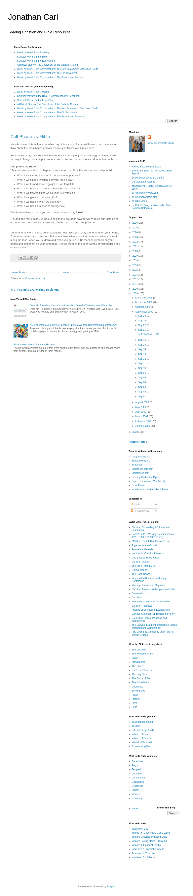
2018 (135, 260)
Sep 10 (142, 368)
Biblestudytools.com (142, 469)
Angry (135, 765)
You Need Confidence (143, 857)
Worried (136, 794)
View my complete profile (161, 143)
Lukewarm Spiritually (143, 730)
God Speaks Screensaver (145, 557)
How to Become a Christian (146, 166)
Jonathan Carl (33, 16)
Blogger (111, 886)
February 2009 (143, 421)
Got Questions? (140, 570)
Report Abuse (138, 441)
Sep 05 (142, 377)
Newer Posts (18, 272)
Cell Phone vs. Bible (30, 136)
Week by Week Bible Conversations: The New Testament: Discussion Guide (57, 69)
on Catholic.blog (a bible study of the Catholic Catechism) (151, 207)
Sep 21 (142, 329)
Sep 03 (142, 387)
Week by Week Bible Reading (33, 52)
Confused (137, 773)
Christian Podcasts (142, 605)
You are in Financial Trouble (146, 845)
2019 (135, 255)
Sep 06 (142, 373)
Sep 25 (142, 315)
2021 (135, 246)
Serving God (138, 690)
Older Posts (113, 272)
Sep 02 (142, 391)
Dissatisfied (138, 781)
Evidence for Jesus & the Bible (148, 177)
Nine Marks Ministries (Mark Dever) (150, 489)
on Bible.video (139, 201)
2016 (135, 265)
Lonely (135, 790)
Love (134, 703)
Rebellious (137, 761)
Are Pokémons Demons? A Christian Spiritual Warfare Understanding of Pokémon (73, 325)
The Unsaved (139, 649)
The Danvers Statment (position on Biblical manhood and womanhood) (154, 626)
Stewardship (138, 662)
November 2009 (144, 302)
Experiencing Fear (141, 746)
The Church (138, 666)
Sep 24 (142, 320)
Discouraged (138, 798)
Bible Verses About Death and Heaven (33, 344)
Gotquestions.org (141, 456)
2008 (135, 431)
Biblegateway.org (141, 460)
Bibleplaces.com (140, 473)
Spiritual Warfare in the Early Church (36, 60)
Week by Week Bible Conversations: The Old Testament (47, 73)
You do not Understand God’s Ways (151, 832)
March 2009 (142, 416)
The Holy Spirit (140, 674)
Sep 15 (142, 344)
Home (66, 272)
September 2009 (144, 311)
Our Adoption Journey (143, 181)
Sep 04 (142, 382)
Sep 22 (142, 325)
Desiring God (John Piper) (146, 477)
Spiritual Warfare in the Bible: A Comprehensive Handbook (48, 96)
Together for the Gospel (144, 545)
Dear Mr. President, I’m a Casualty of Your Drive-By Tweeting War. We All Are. (71, 305)
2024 (135, 232)
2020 (135, 251)
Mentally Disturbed (142, 742)
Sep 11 (142, 363)
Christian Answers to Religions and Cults (153, 589)
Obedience (137, 686)
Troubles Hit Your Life (143, 853)
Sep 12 (142, 358)
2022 (135, 241)
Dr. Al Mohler (139, 485)
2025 (135, 227)
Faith (134, 707)
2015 (135, 269)
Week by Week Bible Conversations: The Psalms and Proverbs (50, 77)
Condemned (138, 777)
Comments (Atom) (35, 278)
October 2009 (143, 307)
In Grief (136, 726)
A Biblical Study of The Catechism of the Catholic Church (47, 64)
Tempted (136, 769)
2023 (135, 237)
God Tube (137, 597)
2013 (135, 274)
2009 (135, 293)
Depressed (137, 786)
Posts (135, 504)
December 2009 (144, 297)
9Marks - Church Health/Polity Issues (151, 541)
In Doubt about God (142, 722)
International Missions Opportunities (151, 601)
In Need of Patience (142, 738)
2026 (135, 222)
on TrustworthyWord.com (145, 192)
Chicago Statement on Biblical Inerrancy (153, 613)
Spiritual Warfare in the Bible (32, 56)
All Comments (140, 510)
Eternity (136, 699)
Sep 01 (142, 396)
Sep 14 (142, 349)
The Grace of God (141, 678)
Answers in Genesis (142, 549)
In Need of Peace (141, 734)
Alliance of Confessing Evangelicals (151, 609)
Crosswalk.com (140, 593)
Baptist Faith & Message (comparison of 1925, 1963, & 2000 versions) (153, 535)
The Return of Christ (142, 653)
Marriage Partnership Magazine (148, 585)
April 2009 (141, 411)
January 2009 (143, 425)
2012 (135, 279)
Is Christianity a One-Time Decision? (35, 289)
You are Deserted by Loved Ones (149, 836)
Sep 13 (142, 354)
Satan (135, 658)
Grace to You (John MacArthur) (148, 481)
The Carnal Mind (141, 682)
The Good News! (141, 574)
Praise (135, 694)
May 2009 (141, 407)
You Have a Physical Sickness (148, 849)
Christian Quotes (141, 561)
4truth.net (137, 464)
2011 (135, 284)
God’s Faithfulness (142, 670)
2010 (135, 288)
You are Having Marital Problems (149, 841)
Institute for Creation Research (148, 553)
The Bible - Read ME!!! (144, 566)
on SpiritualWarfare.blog (144, 197)
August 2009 (142, 402)
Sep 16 (142, 340)
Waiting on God (140, 828)
